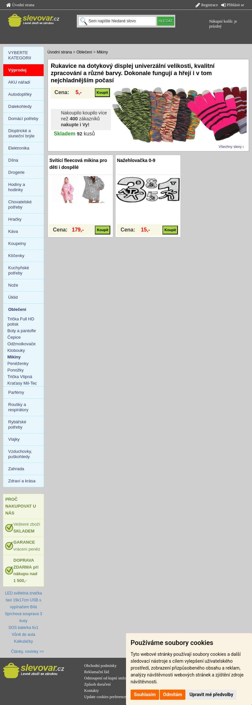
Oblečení (84, 52)
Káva (13, 231)
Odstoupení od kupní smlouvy (108, 678)
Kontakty (91, 690)
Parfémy (16, 392)
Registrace (207, 5)
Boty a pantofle (22, 330)
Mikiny (102, 52)
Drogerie (16, 172)
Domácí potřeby (23, 118)
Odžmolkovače (22, 343)
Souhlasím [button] (145, 694)
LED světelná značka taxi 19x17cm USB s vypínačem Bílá (23, 600)
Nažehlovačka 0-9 (136, 160)
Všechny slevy (230, 147)
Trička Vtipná (20, 376)
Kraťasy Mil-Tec (22, 383)
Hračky (14, 219)
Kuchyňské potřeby (18, 270)
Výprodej (17, 70)
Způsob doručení (97, 684)
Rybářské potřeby (17, 424)
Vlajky (14, 439)
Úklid (13, 297)
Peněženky (18, 363)
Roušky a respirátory (18, 407)
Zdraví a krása (21, 480)
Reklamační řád (96, 672)
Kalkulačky (23, 641)
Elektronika (18, 148)
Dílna (13, 160)
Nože (13, 285)
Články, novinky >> (27, 651)
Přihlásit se (232, 5)
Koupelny (17, 243)
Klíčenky (16, 255)
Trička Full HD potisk (21, 321)
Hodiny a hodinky (16, 187)
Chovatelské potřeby (20, 204)
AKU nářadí (19, 82)
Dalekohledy (20, 106)
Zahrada (16, 468)
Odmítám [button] (172, 694)
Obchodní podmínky (100, 665)
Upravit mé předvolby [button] (211, 694)
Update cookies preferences (106, 697)
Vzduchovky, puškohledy (20, 454)
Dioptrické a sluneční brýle (21, 133)
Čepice (14, 337)
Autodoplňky (20, 94)
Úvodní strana (20, 5)
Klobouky (16, 350)
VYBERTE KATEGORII (19, 55)
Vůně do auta (23, 634)
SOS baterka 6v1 (23, 627)
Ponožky (16, 370)
